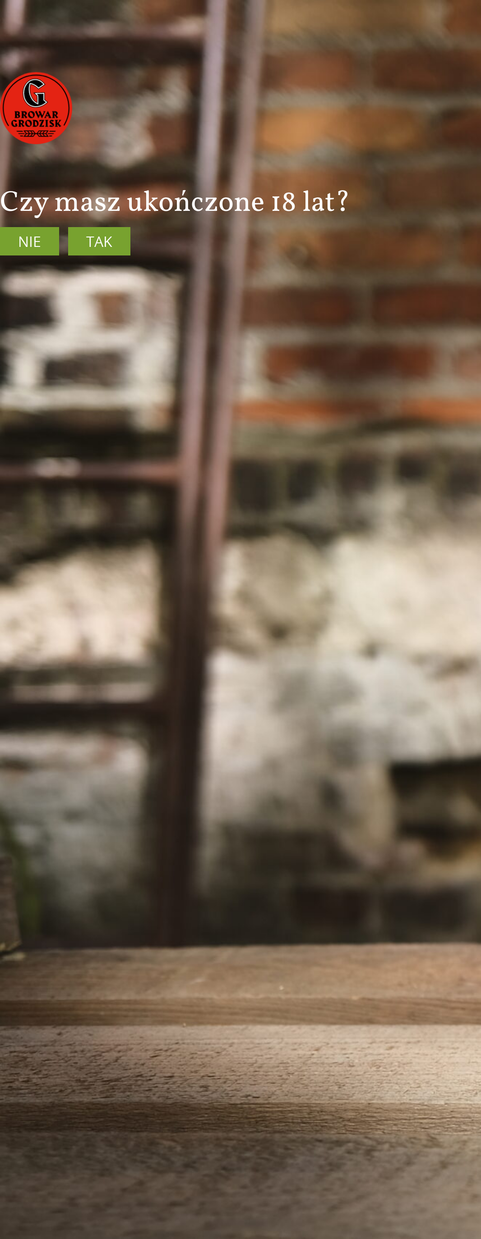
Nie (29, 241)
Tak (99, 241)
